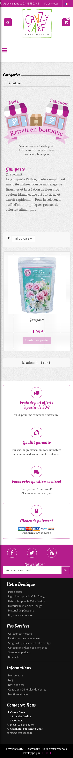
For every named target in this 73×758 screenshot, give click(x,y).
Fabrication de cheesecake (24, 638)
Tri (8, 238)
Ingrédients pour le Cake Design (27, 596)
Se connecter (51, 3)
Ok (65, 570)
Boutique (15, 83)
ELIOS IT (46, 753)
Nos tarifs (13, 657)
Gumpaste (37, 319)
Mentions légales (18, 694)
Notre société (16, 685)
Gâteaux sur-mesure (20, 633)
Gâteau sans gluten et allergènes (27, 647)
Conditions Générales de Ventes (27, 689)
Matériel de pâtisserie (21, 610)
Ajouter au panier (37, 340)
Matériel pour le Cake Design (25, 606)
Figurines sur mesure (20, 615)
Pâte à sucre (15, 591)
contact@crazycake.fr (19, 733)
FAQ (10, 680)
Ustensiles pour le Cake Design (26, 601)
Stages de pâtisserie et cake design (29, 643)
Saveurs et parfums (19, 652)
